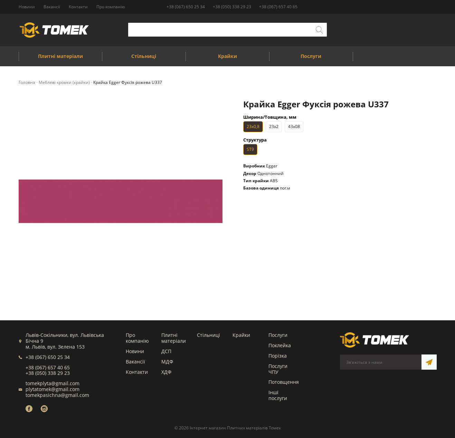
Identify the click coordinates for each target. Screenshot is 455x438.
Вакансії (135, 361)
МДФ (167, 361)
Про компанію (137, 338)
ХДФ (166, 372)
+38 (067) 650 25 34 (186, 7)
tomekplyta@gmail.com (52, 383)
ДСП (166, 351)
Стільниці (208, 335)
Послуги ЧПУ (277, 369)
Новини (135, 351)
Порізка (277, 355)
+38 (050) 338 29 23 (232, 7)
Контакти (137, 372)
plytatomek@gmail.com (52, 389)
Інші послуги (277, 395)
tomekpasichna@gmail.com (57, 395)
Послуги (277, 335)
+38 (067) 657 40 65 (278, 7)
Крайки (241, 335)
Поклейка (279, 345)
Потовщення (283, 382)
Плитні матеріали (173, 338)
